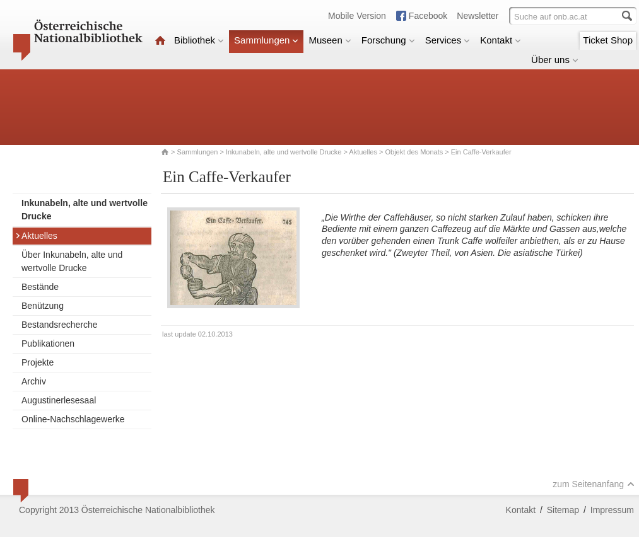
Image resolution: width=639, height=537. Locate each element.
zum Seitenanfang (594, 484)
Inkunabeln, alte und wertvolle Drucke (283, 152)
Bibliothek (199, 40)
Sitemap (563, 510)
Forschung (388, 40)
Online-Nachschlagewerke (72, 419)
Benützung (42, 306)
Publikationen (47, 343)
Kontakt (500, 40)
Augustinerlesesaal (58, 400)
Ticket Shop (608, 40)
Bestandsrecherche (59, 325)
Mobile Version (357, 16)
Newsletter (477, 16)
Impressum (612, 510)
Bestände (40, 287)
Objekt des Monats (414, 152)
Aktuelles (363, 152)
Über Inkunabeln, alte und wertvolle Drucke (71, 261)
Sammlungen (266, 40)
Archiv (33, 381)
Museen (329, 40)
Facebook (428, 16)
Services (448, 40)
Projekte (37, 362)
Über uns (554, 59)
